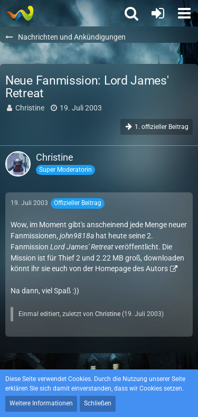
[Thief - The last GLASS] (19, 13)
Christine (29, 108)
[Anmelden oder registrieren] (157, 13)
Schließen (97, 403)
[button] (184, 13)
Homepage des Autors (131, 268)
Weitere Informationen (41, 403)
